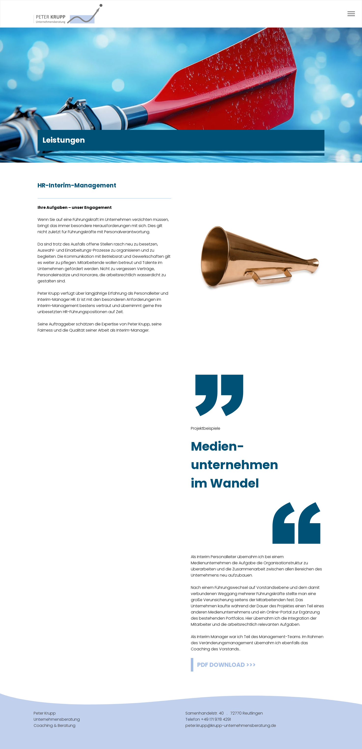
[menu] (351, 13)
